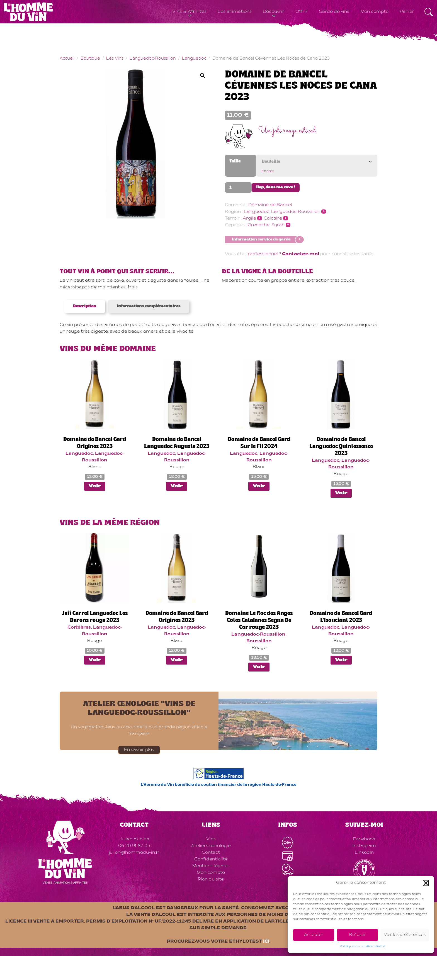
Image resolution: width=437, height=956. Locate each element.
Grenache (259, 225)
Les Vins (114, 59)
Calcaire (273, 218)
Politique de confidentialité (362, 946)
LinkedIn (364, 852)
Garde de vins (334, 11)
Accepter (313, 935)
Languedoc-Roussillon (153, 59)
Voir (95, 486)
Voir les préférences (405, 935)
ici (266, 941)
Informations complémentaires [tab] (148, 306)
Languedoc (194, 59)
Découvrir (273, 11)
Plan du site (211, 879)
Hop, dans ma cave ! (275, 187)
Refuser (357, 935)
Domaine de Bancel (270, 205)
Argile (249, 218)
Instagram (364, 846)
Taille (235, 161)
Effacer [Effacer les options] (268, 171)
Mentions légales (211, 866)
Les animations (235, 11)
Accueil (67, 59)
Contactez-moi (300, 254)
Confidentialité (211, 859)
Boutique (90, 59)
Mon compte (374, 11)
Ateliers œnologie (211, 846)
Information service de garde (261, 240)
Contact (211, 852)
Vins (211, 839)
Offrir (301, 11)
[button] (426, 883)
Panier (407, 11)
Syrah (278, 225)
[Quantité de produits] (238, 187)
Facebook (364, 839)
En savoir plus (139, 750)
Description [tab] (84, 306)
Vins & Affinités (189, 11)
